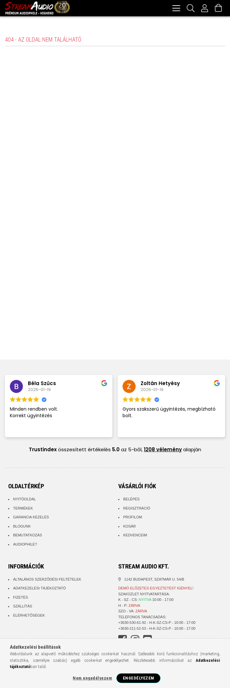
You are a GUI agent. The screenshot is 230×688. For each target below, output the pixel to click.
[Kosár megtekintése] (218, 8)
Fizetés (20, 598)
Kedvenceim (135, 536)
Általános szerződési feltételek (47, 580)
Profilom (132, 518)
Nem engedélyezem (92, 678)
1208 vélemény (163, 450)
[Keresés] (190, 8)
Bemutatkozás (27, 536)
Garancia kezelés (31, 518)
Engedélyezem (138, 678)
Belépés (131, 500)
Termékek (23, 509)
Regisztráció (136, 509)
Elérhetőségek (29, 616)
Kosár (129, 527)
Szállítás (22, 607)
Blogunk (22, 527)
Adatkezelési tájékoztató (39, 589)
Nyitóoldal (24, 500)
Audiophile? (25, 545)
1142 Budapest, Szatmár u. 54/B (154, 580)
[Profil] (205, 8)
